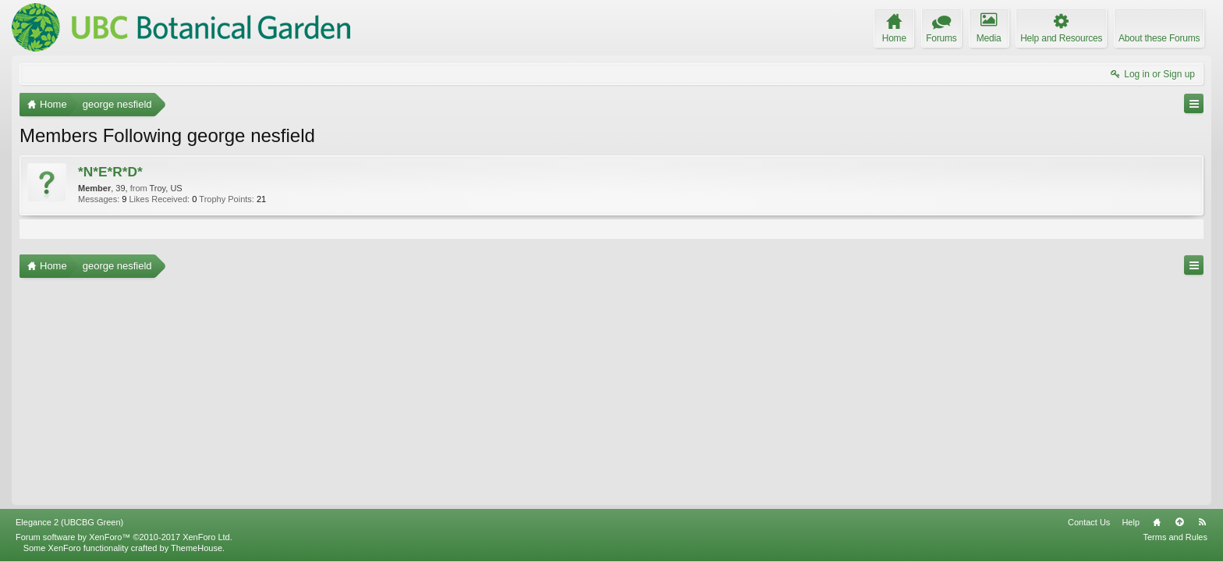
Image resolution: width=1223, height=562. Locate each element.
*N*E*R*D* (110, 172)
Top (1179, 522)
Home (1156, 522)
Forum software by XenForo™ (124, 537)
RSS (1201, 522)
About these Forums (1159, 38)
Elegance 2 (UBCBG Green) (69, 522)
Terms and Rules (1175, 537)
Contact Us (1089, 522)
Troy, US (166, 188)
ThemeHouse (196, 548)
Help (1131, 522)
